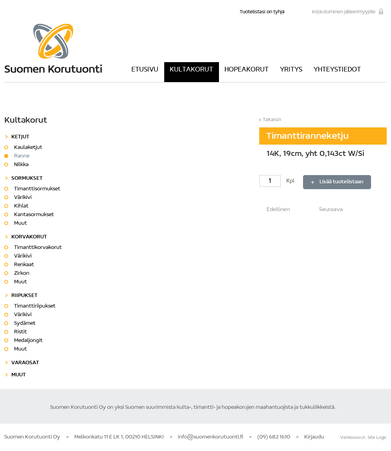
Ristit (20, 332)
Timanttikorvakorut (38, 248)
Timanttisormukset (37, 189)
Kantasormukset (34, 215)
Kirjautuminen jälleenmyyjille (343, 11)
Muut (20, 223)
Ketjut (20, 137)
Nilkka (21, 165)
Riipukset (24, 296)
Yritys (291, 69)
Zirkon (21, 273)
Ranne (21, 156)
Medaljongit (28, 341)
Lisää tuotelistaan (341, 182)
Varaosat (25, 363)
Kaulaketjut (28, 147)
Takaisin (272, 119)
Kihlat (21, 206)
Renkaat (24, 265)
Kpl (277, 181)
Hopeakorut (246, 69)
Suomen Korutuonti (53, 48)
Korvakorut (29, 237)
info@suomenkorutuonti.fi (210, 437)
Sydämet (25, 323)
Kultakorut (191, 69)
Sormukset (27, 178)
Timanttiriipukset (35, 306)
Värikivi (23, 197)
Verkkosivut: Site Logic (363, 437)
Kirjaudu (314, 437)
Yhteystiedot (337, 69)
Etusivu (144, 69)
